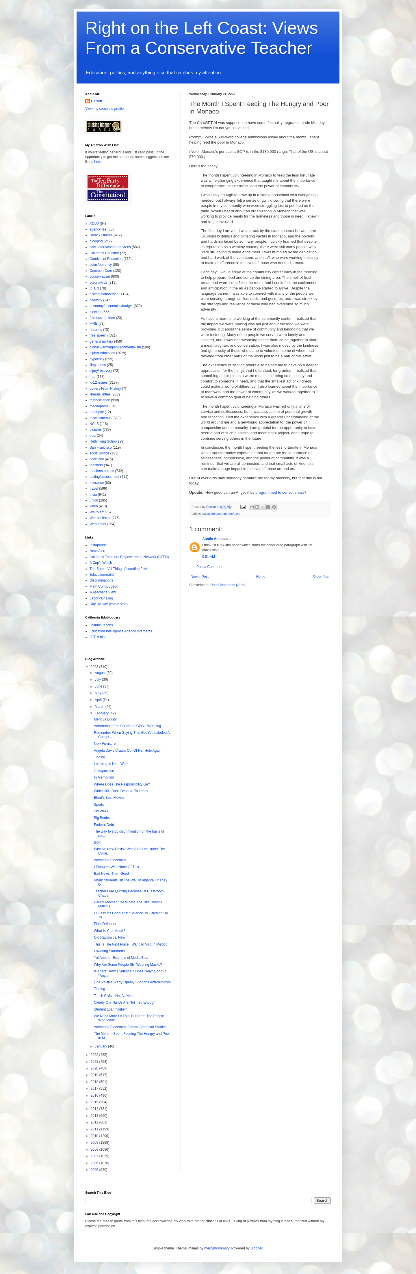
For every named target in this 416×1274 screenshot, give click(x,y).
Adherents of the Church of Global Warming (127, 726)
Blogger (256, 1248)
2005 (95, 1170)
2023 (95, 667)
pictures (96, 430)
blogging (96, 241)
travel (94, 488)
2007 (95, 1156)
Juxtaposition (104, 771)
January (101, 1046)
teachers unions (102, 471)
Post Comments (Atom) (228, 585)
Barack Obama (101, 235)
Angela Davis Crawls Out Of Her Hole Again (127, 751)
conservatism (100, 276)
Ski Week (101, 811)
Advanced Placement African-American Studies (130, 1027)
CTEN (94, 288)
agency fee (98, 229)
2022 (95, 1055)
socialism (97, 459)
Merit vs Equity (105, 719)
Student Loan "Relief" (110, 1009)
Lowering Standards (109, 951)
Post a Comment (209, 567)
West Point (98, 524)
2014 (95, 1109)
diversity (96, 300)
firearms (96, 330)
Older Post (321, 577)
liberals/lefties (100, 394)
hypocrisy (97, 359)
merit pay (97, 412)
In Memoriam (104, 777)
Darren (96, 101)
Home (260, 577)
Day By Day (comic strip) (109, 604)
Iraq (93, 377)
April (99, 700)
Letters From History (105, 389)
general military (101, 341)
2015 (95, 1102)
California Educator (104, 253)
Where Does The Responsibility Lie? (122, 784)
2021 (95, 1062)
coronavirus (98, 283)
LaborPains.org (101, 598)
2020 (95, 1068)
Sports (99, 805)
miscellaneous (101, 418)
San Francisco (101, 447)
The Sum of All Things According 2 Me (119, 569)
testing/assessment (104, 477)
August (101, 673)
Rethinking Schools (104, 441)
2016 (95, 1095)
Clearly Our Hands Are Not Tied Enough (124, 1002)
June (99, 686)
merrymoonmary (216, 1248)
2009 (95, 1143)
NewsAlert (97, 551)
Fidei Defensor (105, 924)
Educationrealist (102, 575)
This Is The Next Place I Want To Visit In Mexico (130, 944)
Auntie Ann (211, 539)
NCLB (94, 424)
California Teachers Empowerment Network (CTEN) (129, 557)
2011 (95, 1129)
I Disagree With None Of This (116, 867)
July (98, 679)
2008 (95, 1149)
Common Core (101, 271)
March (100, 707)
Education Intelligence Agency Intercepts (121, 631)
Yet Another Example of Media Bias (121, 958)
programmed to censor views (279, 492)
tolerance (97, 483)
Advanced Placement (110, 860)
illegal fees (98, 365)
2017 (95, 1089)
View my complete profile (104, 109)
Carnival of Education (106, 259)
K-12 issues (99, 382)
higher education (102, 353)
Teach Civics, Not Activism (114, 996)
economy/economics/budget (111, 306)
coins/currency (101, 265)
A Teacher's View (103, 592)
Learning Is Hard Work (111, 764)
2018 (95, 1082)
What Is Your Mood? (109, 931)
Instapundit (98, 545)
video (94, 506)
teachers (96, 465)
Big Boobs (102, 818)
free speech (99, 335)
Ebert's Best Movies (109, 798)
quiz (93, 436)
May (98, 693)
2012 (95, 1122)
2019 (95, 1075)
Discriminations (101, 580)
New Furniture (105, 744)
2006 (95, 1163)
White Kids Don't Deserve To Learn (121, 791)
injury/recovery (101, 371)
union (94, 500)
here (97, 162)
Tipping (99, 757)
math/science (100, 400)
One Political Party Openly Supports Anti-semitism (132, 982)
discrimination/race (104, 294)
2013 (95, 1116)
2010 (95, 1136)
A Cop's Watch (101, 563)
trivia (93, 495)
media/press (99, 406)
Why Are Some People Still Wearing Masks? (128, 965)
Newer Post (200, 577)
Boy (97, 842)
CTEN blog (98, 637)
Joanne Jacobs (101, 625)
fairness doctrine (102, 318)
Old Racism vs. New (109, 937)
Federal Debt (104, 825)
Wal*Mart (97, 512)
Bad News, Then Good (111, 874)
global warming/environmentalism (115, 347)
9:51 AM (208, 557)
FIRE (93, 324)
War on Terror (100, 518)
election (95, 312)
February (102, 713)
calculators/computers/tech (221, 513)
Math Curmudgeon (104, 586)
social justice (99, 453)
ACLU (94, 224)
